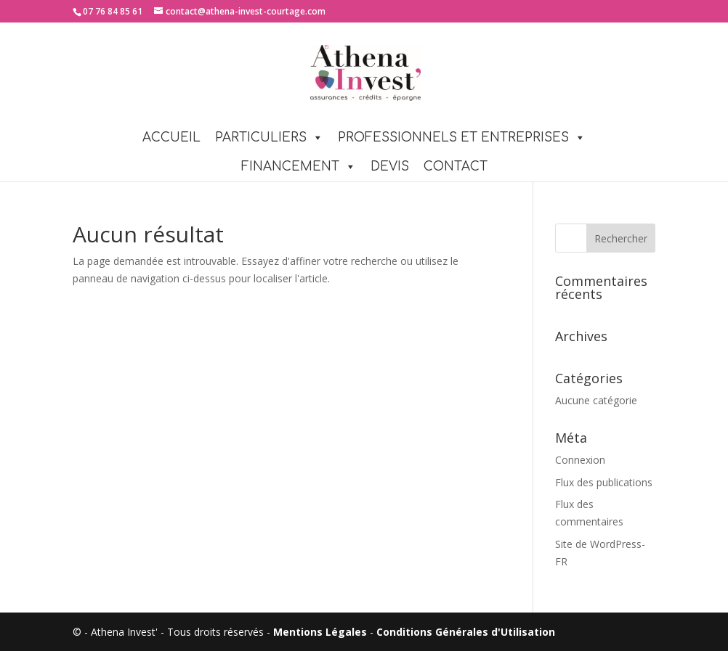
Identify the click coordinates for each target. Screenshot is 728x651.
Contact (456, 166)
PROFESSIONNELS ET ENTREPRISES (462, 137)
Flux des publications (603, 482)
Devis (390, 166)
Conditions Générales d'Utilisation (465, 632)
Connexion (580, 460)
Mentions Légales (320, 632)
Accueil (171, 137)
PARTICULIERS (269, 137)
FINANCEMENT (298, 166)
